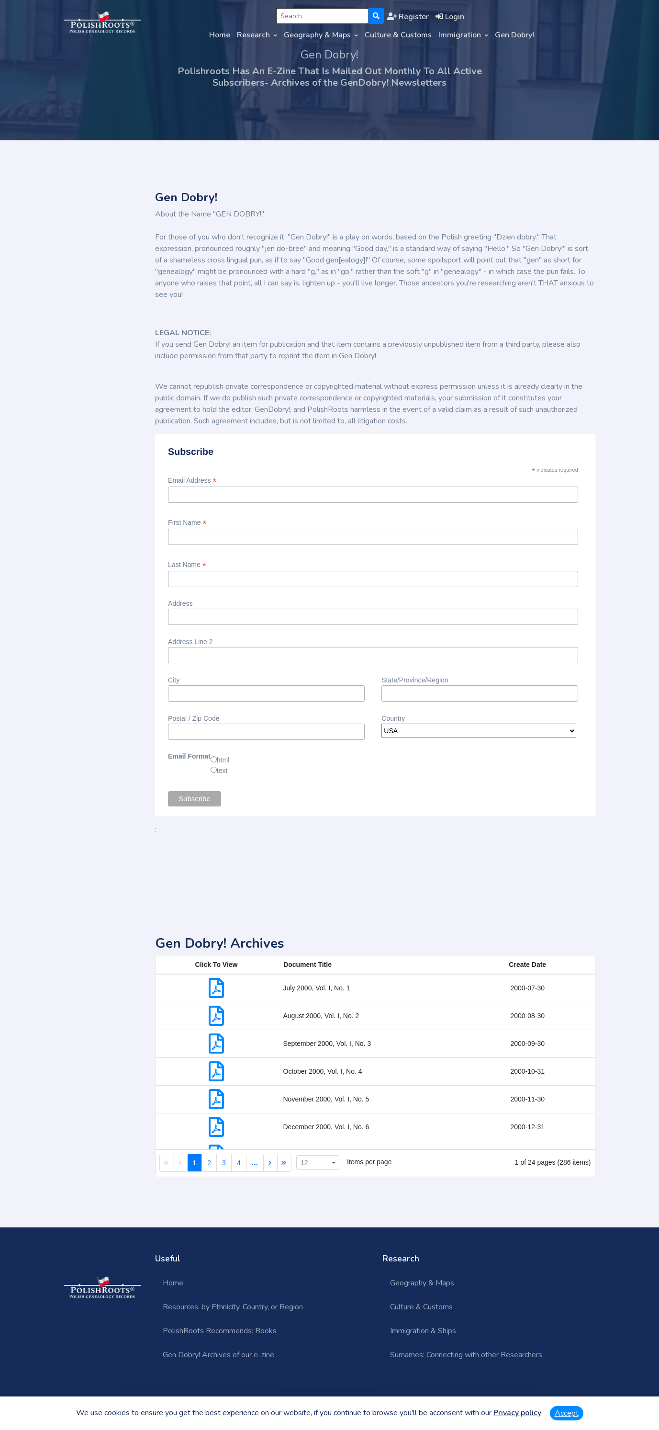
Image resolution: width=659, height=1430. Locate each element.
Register (408, 16)
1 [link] (195, 1163)
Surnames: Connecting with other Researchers (466, 1355)
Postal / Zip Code (193, 718)
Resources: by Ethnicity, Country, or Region (233, 1307)
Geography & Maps (317, 35)
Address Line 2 (190, 642)
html (223, 760)
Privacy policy (517, 1412)
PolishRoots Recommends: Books (220, 1331)
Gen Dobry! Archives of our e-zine (218, 1355)
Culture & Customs (398, 35)
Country (393, 718)
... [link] (255, 1162)
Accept (567, 1413)
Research (253, 35)
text (222, 770)
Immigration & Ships (423, 1331)
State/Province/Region (414, 680)
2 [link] (209, 1163)
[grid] (375, 1066)
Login (450, 16)
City (173, 680)
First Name (187, 522)
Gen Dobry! (514, 35)
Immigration (459, 35)
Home (219, 35)
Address (180, 603)
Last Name (187, 564)
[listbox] (317, 1162)
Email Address (192, 480)
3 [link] (224, 1163)
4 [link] (239, 1163)
